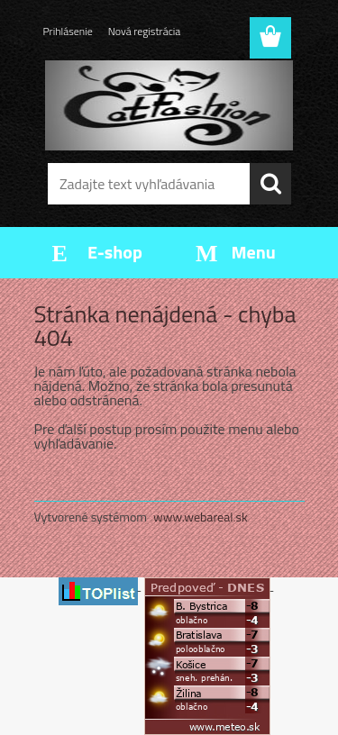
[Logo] (169, 105)
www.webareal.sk (200, 516)
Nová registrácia (144, 31)
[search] (270, 183)
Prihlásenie (68, 31)
